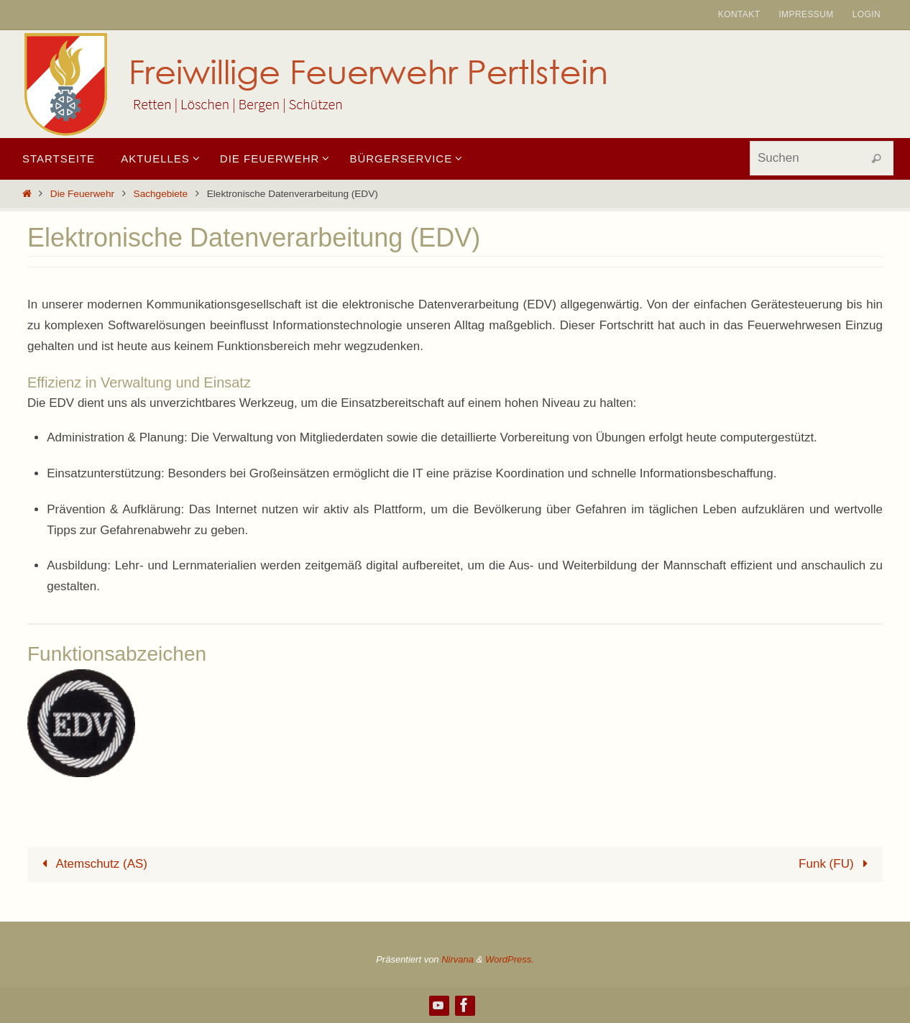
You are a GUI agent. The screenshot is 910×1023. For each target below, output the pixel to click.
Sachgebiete (161, 193)
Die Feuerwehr (82, 193)
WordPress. (509, 959)
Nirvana (457, 959)
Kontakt (739, 14)
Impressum (805, 14)
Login (866, 14)
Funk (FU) (836, 864)
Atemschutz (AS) (91, 864)
